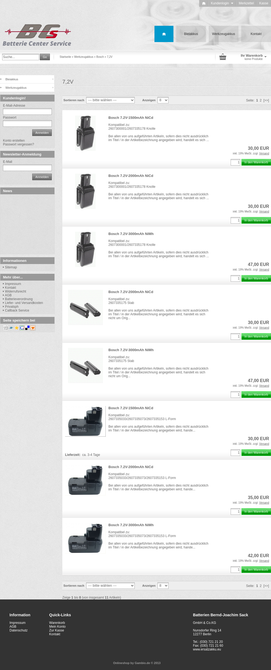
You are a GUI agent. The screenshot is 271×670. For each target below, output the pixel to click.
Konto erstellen (14, 140)
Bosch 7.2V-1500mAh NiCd (130, 118)
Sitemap (11, 267)
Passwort (9, 117)
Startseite (65, 56)
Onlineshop (121, 663)
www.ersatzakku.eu (207, 649)
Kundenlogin (222, 3)
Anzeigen (149, 100)
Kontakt (256, 34)
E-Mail (7, 162)
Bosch (100, 56)
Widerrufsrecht (15, 291)
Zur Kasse (56, 630)
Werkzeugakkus (223, 34)
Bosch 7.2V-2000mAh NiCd (130, 176)
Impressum (13, 284)
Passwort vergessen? (18, 144)
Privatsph (11, 307)
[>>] (266, 100)
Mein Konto (57, 626)
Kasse (263, 3)
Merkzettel (246, 3)
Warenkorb (57, 623)
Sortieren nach (73, 100)
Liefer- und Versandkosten (24, 303)
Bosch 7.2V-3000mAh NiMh (131, 234)
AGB (8, 295)
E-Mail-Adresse (14, 105)
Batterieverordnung (19, 299)
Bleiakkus (191, 34)
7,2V (109, 56)
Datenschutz (18, 630)
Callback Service (17, 310)
